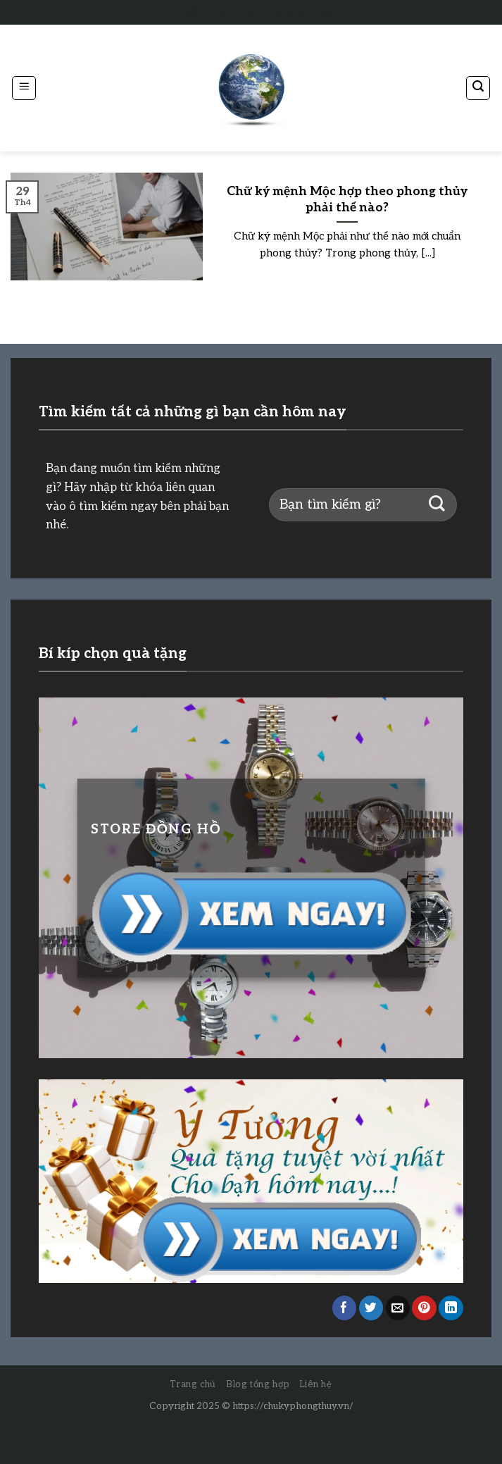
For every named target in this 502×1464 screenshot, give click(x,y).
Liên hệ (315, 1384)
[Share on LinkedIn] (451, 1308)
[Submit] (436, 504)
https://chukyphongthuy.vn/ (292, 1406)
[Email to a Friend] (398, 1308)
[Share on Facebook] (344, 1308)
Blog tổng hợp (257, 1384)
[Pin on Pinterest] (424, 1308)
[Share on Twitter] (371, 1308)
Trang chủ (193, 1384)
